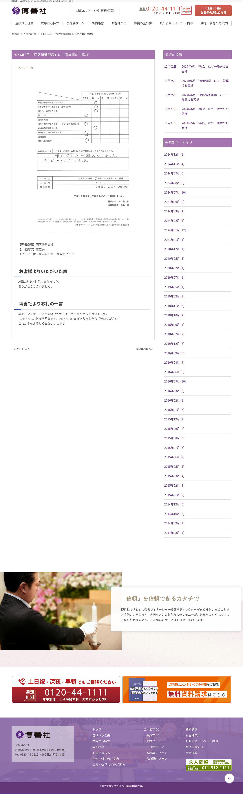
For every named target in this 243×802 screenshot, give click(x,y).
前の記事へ (143, 351)
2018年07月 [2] (174, 336)
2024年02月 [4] (174, 223)
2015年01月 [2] (174, 497)
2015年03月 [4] (174, 478)
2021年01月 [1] (174, 242)
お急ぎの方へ (101, 755)
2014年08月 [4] (174, 535)
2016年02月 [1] (174, 402)
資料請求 (192, 731)
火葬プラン (153, 743)
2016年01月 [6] (174, 412)
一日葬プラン (155, 749)
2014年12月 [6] (174, 506)
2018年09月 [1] (174, 327)
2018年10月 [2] (174, 317)
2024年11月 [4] (174, 166)
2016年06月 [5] (174, 374)
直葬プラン (153, 737)
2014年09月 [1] (174, 525)
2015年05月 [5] (174, 469)
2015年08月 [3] (174, 440)
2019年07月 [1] (174, 279)
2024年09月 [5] (174, 175)
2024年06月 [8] (174, 204)
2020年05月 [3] (174, 261)
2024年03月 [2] (174, 213)
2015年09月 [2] (174, 431)
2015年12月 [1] (174, 421)
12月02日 (170, 69)
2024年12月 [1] (174, 156)
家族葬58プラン (156, 761)
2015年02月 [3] (174, 487)
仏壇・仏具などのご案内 (108, 767)
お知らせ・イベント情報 (175, 24)
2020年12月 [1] (174, 251)
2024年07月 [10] (175, 194)
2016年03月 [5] (174, 393)
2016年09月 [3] (174, 355)
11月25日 (170, 83)
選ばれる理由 (24, 24)
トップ (96, 731)
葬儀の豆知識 (141, 24)
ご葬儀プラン (75, 24)
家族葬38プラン (156, 755)
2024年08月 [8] (174, 185)
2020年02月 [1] (174, 270)
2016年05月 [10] (175, 383)
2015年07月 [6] (174, 450)
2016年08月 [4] (174, 365)
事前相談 (97, 24)
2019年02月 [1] (174, 298)
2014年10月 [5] (174, 516)
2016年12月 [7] (174, 346)
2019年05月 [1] (174, 289)
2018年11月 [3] (174, 308)
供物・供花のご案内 (214, 24)
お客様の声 (117, 24)
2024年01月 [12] (175, 232)
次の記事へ (23, 351)
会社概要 (192, 755)
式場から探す (50, 24)
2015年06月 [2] (174, 459)
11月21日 (170, 111)
